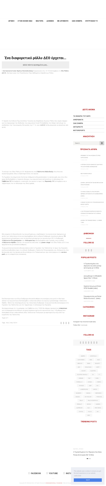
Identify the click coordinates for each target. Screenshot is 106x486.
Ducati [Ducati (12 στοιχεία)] (84, 370)
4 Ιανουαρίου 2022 (89, 291)
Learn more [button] (77, 475)
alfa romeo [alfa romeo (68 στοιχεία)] (81, 359)
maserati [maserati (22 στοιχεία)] (78, 393)
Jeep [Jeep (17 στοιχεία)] (90, 385)
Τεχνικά (81, 449)
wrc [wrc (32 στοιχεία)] (88, 415)
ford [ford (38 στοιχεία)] (97, 378)
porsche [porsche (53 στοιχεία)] (99, 396)
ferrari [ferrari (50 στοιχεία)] (81, 378)
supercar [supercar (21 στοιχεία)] (79, 407)
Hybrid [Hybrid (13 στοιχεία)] (99, 382)
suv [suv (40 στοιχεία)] (88, 407)
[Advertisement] (53, 36)
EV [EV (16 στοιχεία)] (93, 374)
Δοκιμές (50, 21)
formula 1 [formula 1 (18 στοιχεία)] (80, 382)
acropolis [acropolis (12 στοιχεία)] (93, 356)
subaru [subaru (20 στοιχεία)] (98, 404)
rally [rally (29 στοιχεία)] (81, 400)
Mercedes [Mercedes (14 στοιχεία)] (98, 393)
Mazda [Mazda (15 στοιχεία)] (88, 393)
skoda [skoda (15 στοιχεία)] (89, 404)
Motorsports (79, 130)
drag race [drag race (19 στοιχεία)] (88, 367)
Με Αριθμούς (63, 21)
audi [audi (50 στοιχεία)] (98, 359)
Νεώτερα (39, 21)
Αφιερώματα (78, 120)
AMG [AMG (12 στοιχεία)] (91, 359)
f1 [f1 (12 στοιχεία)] (99, 374)
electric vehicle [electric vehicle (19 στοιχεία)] (82, 374)
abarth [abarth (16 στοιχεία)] (83, 356)
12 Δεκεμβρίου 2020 (89, 281)
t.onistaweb (83, 325)
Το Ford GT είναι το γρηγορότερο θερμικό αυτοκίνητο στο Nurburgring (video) (92, 194)
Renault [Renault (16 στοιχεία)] (79, 404)
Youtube (52, 473)
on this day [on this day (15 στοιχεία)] (88, 396)
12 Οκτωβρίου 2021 (89, 270)
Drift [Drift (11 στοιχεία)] (97, 367)
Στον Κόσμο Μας (25, 21)
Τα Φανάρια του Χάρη (81, 116)
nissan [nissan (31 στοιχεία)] (78, 396)
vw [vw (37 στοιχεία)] (97, 411)
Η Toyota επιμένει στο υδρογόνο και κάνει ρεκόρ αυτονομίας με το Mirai (92, 266)
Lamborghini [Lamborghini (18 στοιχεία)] (84, 389)
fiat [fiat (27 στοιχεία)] (89, 378)
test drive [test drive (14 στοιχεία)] (98, 407)
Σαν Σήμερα (77, 21)
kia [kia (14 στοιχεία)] (97, 385)
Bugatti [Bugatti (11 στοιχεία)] (97, 363)
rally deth (13, 322)
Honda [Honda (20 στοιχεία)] (90, 382)
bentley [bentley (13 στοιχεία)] (80, 363)
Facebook (35, 473)
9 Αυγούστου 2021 (88, 301)
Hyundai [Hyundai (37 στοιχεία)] (81, 385)
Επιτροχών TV (91, 21)
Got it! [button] (88, 480)
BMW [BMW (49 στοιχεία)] (88, 363)
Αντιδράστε (78, 127)
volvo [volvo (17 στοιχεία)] (90, 411)
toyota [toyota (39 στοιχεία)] (81, 411)
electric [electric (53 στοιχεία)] (93, 370)
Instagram (70, 473)
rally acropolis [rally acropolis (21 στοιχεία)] (93, 400)
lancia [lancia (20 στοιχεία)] (95, 389)
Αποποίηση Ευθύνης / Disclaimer (54, 483)
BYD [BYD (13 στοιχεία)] (79, 367)
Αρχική (11, 21)
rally (8, 322)
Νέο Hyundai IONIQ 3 (86, 173)
